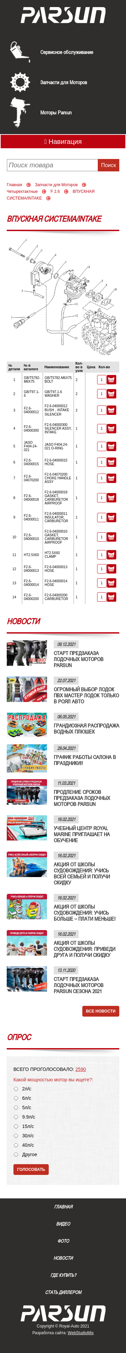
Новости (63, 1258)
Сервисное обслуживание (66, 52)
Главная (14, 184)
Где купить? (63, 1275)
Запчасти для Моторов (63, 82)
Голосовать (31, 1169)
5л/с (26, 1107)
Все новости (101, 1011)
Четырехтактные (22, 191)
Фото (63, 1241)
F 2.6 (55, 191)
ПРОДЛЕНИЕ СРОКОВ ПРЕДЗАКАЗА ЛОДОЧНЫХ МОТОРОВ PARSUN (82, 798)
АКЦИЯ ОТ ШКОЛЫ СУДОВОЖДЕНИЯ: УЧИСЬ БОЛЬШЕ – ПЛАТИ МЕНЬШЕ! (85, 913)
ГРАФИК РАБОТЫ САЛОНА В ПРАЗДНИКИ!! (85, 760)
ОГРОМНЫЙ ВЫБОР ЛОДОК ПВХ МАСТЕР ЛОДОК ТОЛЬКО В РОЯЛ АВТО (86, 695)
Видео (63, 1224)
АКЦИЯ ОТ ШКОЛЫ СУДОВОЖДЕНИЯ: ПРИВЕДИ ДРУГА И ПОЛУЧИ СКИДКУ (84, 949)
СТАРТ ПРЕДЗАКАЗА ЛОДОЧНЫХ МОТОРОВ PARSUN (78, 659)
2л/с (26, 1088)
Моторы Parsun (56, 112)
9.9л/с (28, 1117)
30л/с (28, 1135)
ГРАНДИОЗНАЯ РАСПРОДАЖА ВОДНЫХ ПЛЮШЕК (86, 728)
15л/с (28, 1126)
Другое (29, 1154)
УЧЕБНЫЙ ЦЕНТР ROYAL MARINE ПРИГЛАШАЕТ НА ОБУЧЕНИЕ (82, 834)
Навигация (63, 141)
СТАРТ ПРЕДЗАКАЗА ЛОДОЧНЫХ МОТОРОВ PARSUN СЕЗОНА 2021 (78, 985)
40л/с (28, 1145)
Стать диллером (63, 1292)
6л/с (26, 1098)
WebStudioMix (81, 1333)
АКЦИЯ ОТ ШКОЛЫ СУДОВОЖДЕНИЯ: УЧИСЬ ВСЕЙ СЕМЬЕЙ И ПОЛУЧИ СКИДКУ (82, 873)
